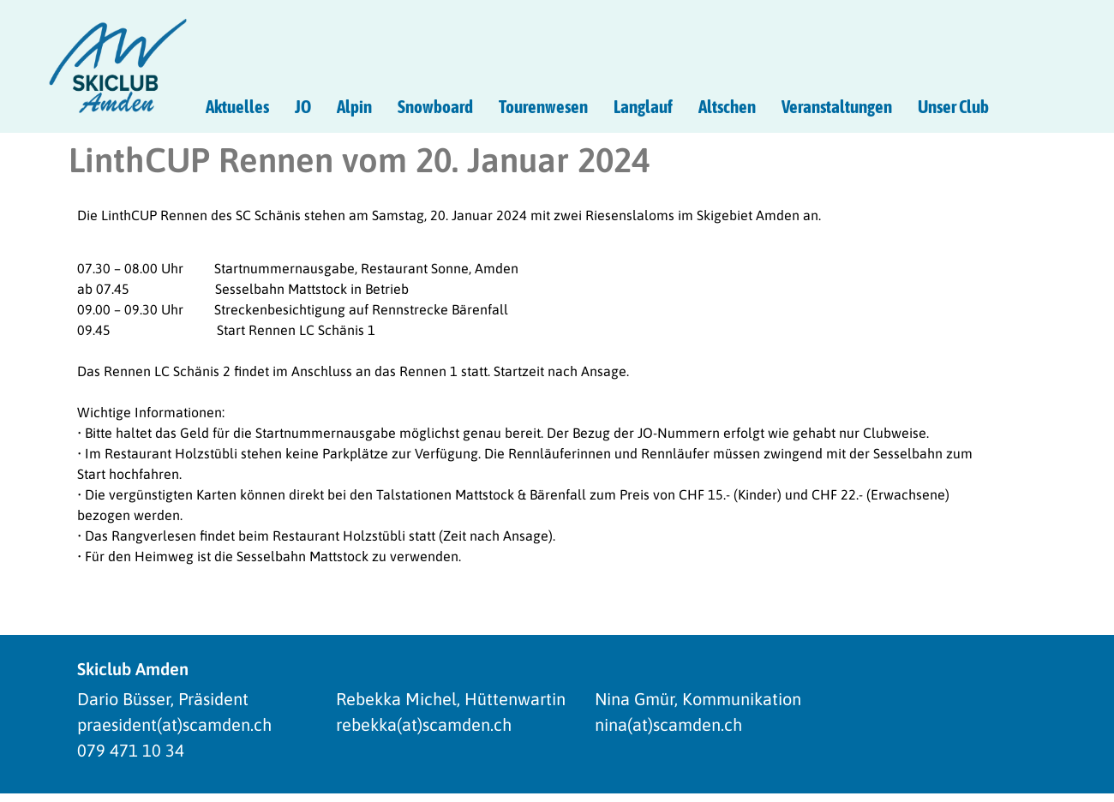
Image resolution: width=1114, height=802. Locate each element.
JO (303, 106)
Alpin (354, 106)
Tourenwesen (543, 106)
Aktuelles (237, 106)
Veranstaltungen (837, 106)
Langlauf (643, 106)
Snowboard (435, 106)
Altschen (727, 106)
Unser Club (953, 106)
